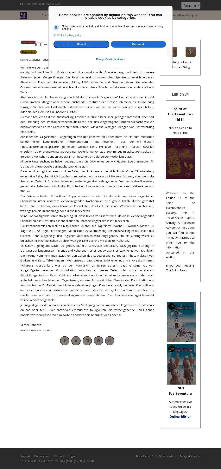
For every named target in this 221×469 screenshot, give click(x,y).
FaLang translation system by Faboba (35, 330)
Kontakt (25, 456)
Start (45, 15)
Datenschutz (42, 456)
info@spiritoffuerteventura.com (41, 4)
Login (71, 456)
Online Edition (180, 416)
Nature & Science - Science (36, 59)
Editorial (59, 456)
